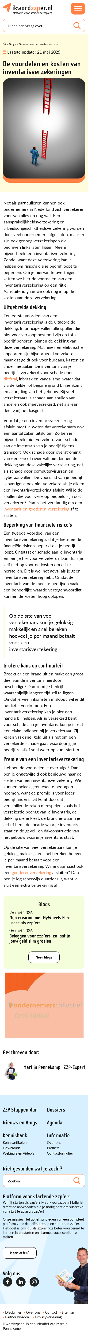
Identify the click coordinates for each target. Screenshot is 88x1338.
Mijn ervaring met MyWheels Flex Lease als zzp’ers (39, 920)
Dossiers (56, 1110)
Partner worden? (18, 1316)
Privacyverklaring (48, 1316)
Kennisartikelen (15, 1142)
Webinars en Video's (18, 1153)
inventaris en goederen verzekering (36, 509)
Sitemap (68, 1312)
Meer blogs (44, 957)
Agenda (54, 1122)
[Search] (44, 25)
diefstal (10, 379)
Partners (53, 1147)
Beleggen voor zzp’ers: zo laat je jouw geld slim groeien (39, 938)
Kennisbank (15, 1135)
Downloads (11, 1147)
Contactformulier (60, 1153)
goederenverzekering (31, 872)
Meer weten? (19, 1253)
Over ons (54, 1142)
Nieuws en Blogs (20, 1122)
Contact (51, 1312)
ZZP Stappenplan (20, 1110)
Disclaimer (13, 1312)
